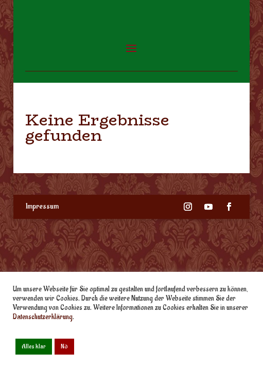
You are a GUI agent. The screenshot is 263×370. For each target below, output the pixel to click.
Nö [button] (64, 346)
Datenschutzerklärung (43, 317)
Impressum (42, 206)
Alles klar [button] (34, 346)
